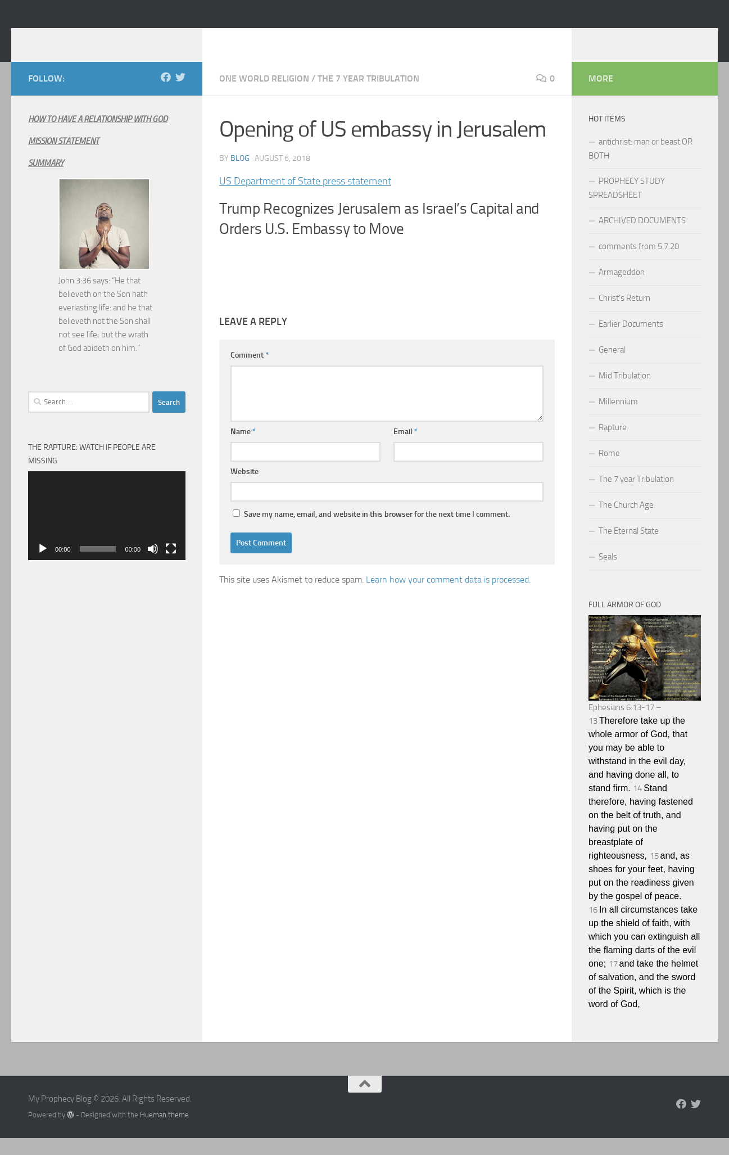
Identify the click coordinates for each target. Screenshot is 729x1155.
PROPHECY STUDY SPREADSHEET (626, 205)
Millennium (618, 418)
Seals (608, 574)
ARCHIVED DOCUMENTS (642, 237)
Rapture (613, 444)
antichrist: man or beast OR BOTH (640, 166)
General (612, 367)
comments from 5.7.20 (639, 263)
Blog (240, 175)
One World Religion (264, 95)
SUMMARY (46, 180)
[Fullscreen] (170, 565)
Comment (249, 372)
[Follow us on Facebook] (166, 94)
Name (243, 448)
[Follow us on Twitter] (180, 94)
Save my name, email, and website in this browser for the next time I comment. (377, 531)
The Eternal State (629, 548)
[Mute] (153, 565)
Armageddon (622, 289)
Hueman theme (164, 1131)
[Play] (42, 565)
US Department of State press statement (305, 198)
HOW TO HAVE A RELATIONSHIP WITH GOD (97, 136)
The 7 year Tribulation (368, 95)
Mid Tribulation (625, 392)
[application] (106, 532)
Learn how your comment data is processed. (448, 596)
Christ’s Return (624, 315)
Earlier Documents (631, 341)
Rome (609, 470)
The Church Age (626, 522)
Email (405, 448)
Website (244, 488)
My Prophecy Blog (117, 39)
